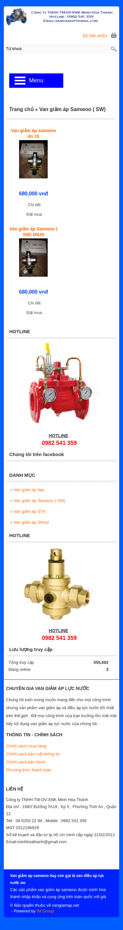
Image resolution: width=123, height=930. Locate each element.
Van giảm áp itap (27, 489)
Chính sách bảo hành (25, 762)
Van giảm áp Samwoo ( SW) (37, 500)
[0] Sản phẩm (95, 35)
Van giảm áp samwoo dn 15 (33, 133)
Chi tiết (34, 204)
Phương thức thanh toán (28, 770)
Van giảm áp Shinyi (29, 522)
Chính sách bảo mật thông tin (33, 754)
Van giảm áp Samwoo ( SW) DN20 (33, 231)
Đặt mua (34, 214)
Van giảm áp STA (27, 511)
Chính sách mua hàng (26, 746)
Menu (36, 80)
